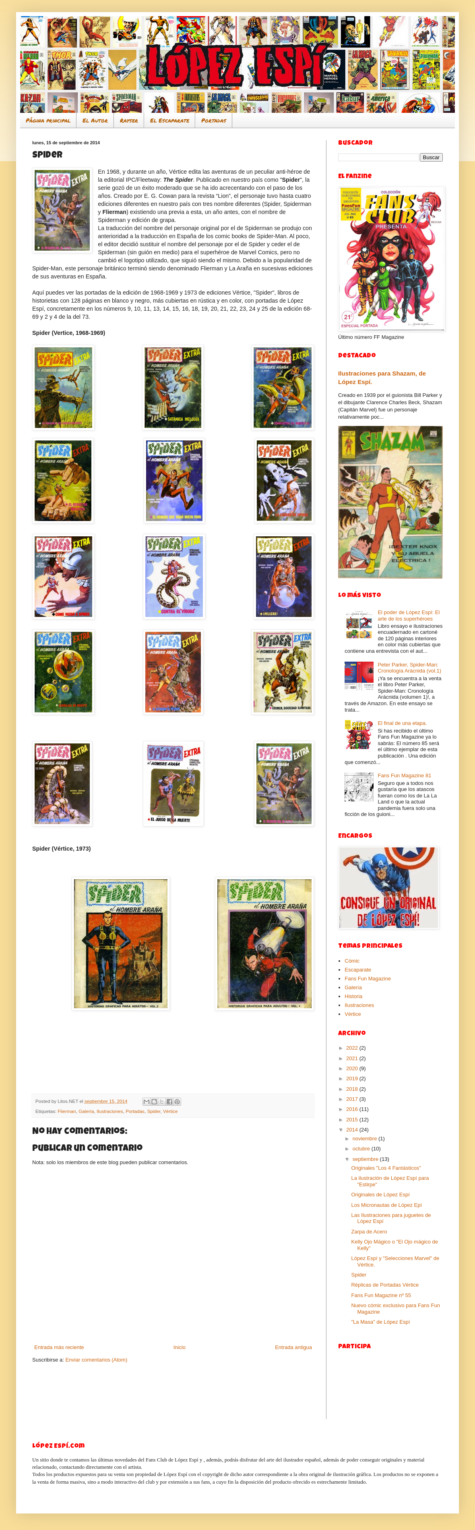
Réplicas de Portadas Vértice (385, 1285)
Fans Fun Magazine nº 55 (381, 1295)
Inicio (179, 1347)
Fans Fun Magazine (368, 979)
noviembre (365, 1139)
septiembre (366, 1159)
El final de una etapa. (402, 723)
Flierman (67, 1111)
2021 (352, 1058)
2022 (352, 1048)
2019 (352, 1078)
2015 (352, 1120)
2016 (352, 1109)
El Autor (95, 120)
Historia (353, 996)
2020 (352, 1068)
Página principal (48, 120)
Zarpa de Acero (369, 1232)
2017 (352, 1099)
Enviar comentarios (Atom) (96, 1360)
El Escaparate (169, 120)
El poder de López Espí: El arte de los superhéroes (409, 615)
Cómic (352, 961)
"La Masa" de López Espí (380, 1322)
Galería (86, 1111)
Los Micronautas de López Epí (386, 1205)
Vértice (170, 1111)
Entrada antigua (293, 1347)
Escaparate (358, 970)
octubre (362, 1149)
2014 (352, 1130)
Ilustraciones (110, 1111)
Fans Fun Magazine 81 (404, 775)
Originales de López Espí (380, 1195)
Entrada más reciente (59, 1347)
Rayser (129, 120)
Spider (153, 1111)
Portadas (213, 120)
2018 (352, 1089)
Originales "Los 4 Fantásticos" (386, 1168)
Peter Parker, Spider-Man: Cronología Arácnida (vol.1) (409, 668)
